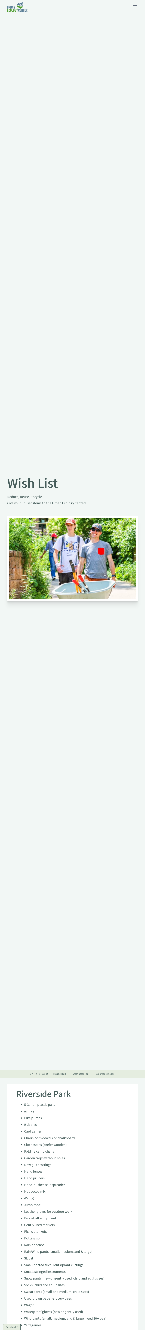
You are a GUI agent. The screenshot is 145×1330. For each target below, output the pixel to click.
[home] (17, 7)
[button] (134, 4)
